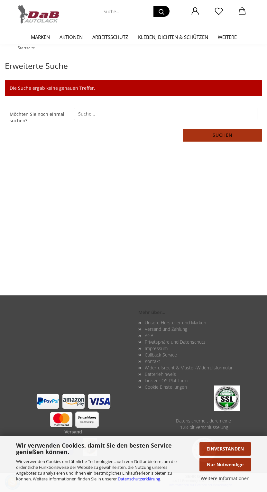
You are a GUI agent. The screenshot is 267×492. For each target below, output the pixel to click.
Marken (40, 37)
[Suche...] (161, 11)
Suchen (223, 135)
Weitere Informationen (225, 478)
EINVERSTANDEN (225, 449)
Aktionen (71, 37)
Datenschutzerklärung (139, 479)
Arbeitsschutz (110, 37)
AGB (149, 335)
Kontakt (152, 361)
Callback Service (161, 355)
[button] (195, 11)
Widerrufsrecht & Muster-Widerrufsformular (189, 368)
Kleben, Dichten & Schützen (173, 37)
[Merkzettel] (218, 11)
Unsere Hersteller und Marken (175, 323)
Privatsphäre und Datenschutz (175, 342)
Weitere (227, 37)
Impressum (156, 348)
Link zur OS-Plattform (166, 380)
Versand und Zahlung (166, 329)
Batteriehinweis (160, 374)
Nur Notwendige (225, 464)
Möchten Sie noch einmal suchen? (37, 117)
